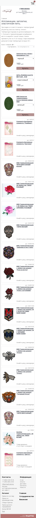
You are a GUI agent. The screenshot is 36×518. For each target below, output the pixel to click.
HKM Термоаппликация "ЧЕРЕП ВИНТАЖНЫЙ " (25, 412)
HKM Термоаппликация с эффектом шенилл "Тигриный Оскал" (25, 392)
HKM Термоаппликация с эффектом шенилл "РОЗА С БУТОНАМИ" (25, 288)
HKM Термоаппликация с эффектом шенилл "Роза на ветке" (25, 268)
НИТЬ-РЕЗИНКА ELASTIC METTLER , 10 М (24, 76)
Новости (23, 487)
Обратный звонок (8, 484)
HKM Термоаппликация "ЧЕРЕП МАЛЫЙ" (25, 226)
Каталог (5, 493)
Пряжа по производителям (7, 499)
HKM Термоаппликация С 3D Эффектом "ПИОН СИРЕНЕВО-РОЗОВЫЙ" (25, 206)
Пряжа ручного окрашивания (7, 506)
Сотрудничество (26, 496)
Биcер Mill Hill (6, 509)
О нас (22, 480)
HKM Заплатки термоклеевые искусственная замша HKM (24, 99)
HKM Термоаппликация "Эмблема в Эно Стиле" (25, 246)
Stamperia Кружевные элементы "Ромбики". (24, 122)
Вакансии (23, 499)
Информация (25, 477)
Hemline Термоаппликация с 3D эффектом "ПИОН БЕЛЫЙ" (24, 434)
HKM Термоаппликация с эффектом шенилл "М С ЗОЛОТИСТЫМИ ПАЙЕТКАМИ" (25, 310)
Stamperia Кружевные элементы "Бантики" (24, 143)
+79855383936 (24, 9)
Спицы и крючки (7, 502)
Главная (22, 493)
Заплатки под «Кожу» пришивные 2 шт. (24, 54)
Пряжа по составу (8, 496)
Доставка (23, 484)
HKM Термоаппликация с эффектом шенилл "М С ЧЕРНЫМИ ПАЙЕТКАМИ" (25, 331)
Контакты (6, 477)
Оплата (22, 482)
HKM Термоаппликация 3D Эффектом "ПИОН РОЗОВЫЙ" (25, 185)
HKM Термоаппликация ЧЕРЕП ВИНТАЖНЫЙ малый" (25, 164)
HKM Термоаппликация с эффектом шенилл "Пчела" (25, 351)
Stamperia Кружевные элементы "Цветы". (24, 453)
